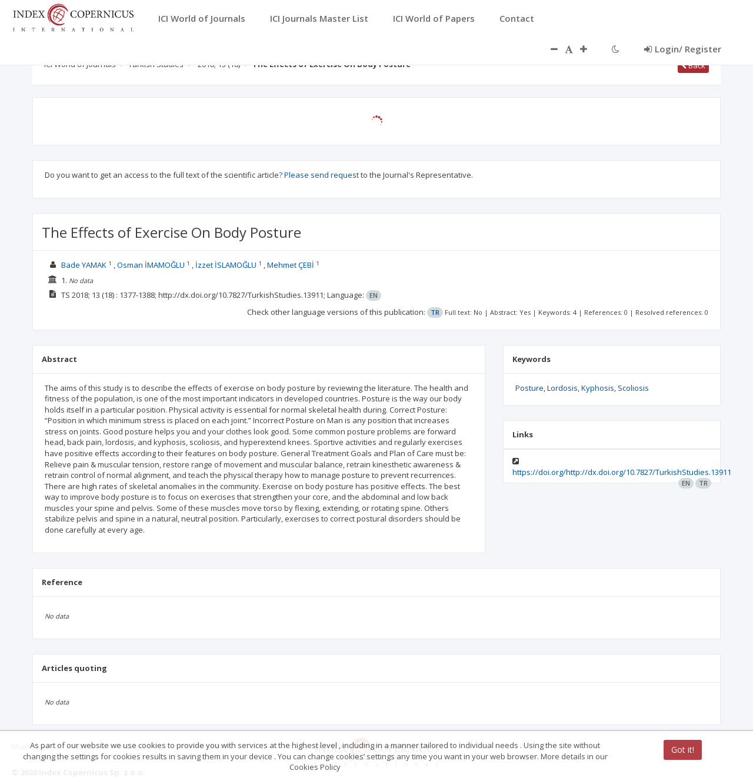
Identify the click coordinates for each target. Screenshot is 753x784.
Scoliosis (633, 388)
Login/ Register (682, 49)
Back (693, 65)
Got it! (682, 749)
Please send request (321, 175)
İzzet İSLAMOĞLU (225, 265)
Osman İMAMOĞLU (151, 265)
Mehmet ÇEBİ (290, 265)
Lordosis (562, 388)
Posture (529, 388)
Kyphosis (597, 388)
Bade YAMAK (83, 265)
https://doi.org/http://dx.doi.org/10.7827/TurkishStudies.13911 (621, 472)
